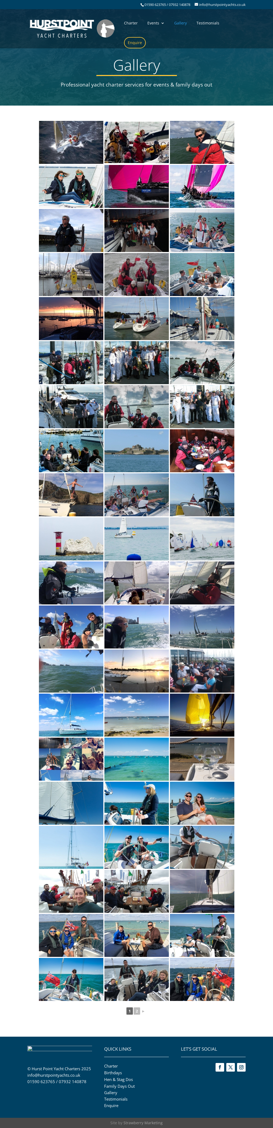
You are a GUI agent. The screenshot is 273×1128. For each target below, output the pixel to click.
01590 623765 (41, 1083)
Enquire (135, 42)
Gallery (180, 23)
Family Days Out (119, 1086)
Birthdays (113, 1072)
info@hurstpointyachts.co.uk (53, 1077)
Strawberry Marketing (143, 1122)
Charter (131, 23)
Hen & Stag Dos (118, 1079)
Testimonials (207, 23)
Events (153, 23)
